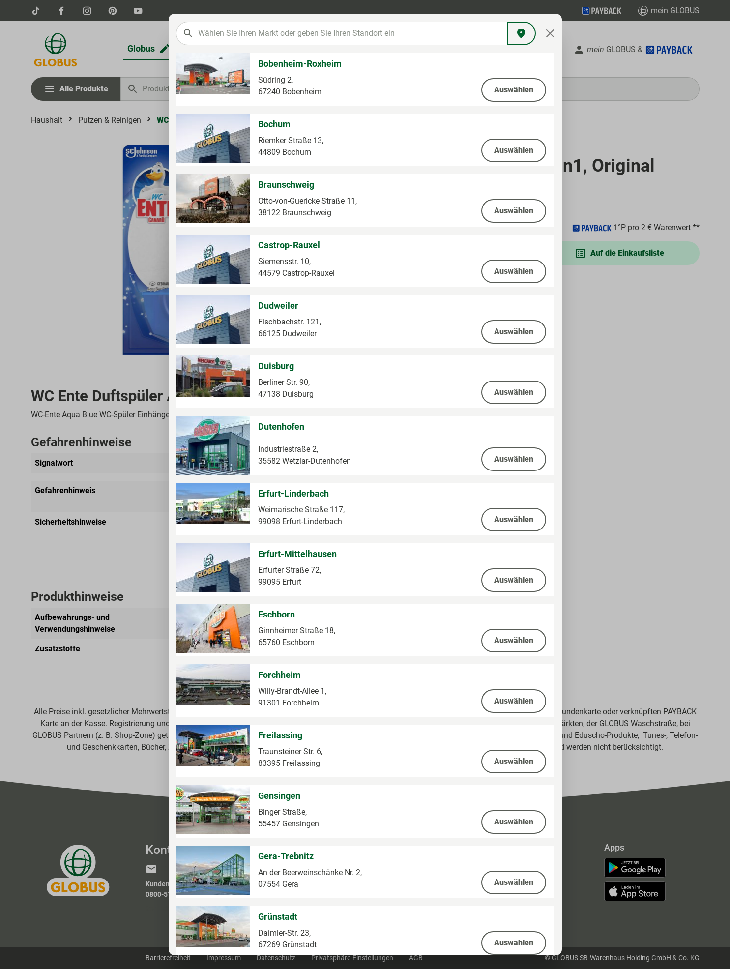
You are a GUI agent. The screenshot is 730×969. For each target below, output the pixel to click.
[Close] (550, 33)
